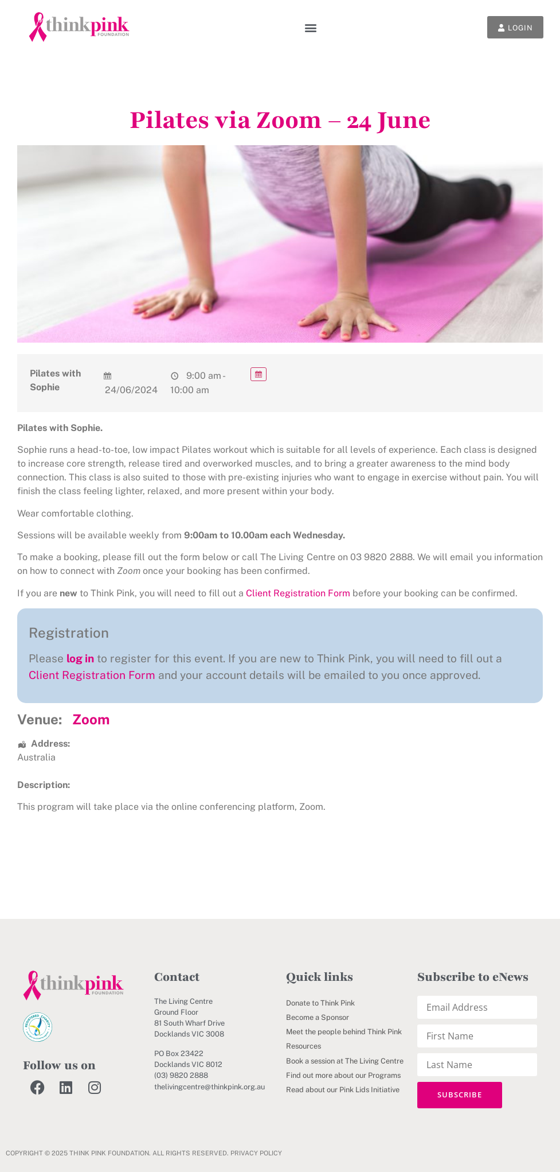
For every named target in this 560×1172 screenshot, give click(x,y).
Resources (303, 1046)
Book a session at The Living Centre (345, 1061)
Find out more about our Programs (343, 1075)
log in (80, 658)
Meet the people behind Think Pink (344, 1031)
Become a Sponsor (317, 1017)
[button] (306, 27)
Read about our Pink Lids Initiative (343, 1089)
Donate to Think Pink (320, 1003)
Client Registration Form (298, 593)
